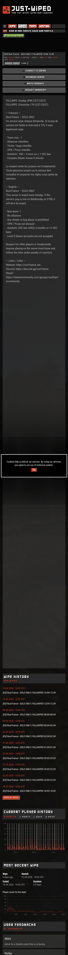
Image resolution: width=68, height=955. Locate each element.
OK (34, 469)
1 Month (25, 817)
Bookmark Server (34, 77)
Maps (33, 26)
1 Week (38, 817)
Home (12, 26)
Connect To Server (34, 71)
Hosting (44, 26)
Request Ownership (34, 90)
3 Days (50, 817)
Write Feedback (34, 83)
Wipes (22, 26)
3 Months (10, 817)
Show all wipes (11, 798)
